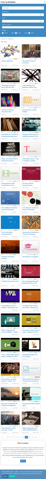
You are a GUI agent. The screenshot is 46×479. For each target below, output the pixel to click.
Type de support (6, 24)
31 (32, 437)
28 (23, 437)
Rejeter (5, 476)
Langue (4, 30)
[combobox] (23, 27)
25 (14, 437)
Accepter (12, 476)
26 (17, 437)
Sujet (3, 18)
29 (26, 437)
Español (19, 33)
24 (11, 437)
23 (8, 437)
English (13, 33)
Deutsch (6, 33)
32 (35, 437)
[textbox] (23, 27)
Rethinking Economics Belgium (19, 453)
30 (29, 437)
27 (20, 437)
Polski (32, 33)
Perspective (5, 11)
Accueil (3, 39)
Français (26, 33)
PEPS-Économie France (35, 453)
